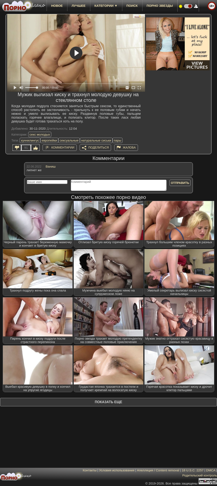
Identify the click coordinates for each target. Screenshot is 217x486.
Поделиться (98, 147)
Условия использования (117, 470)
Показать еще (108, 402)
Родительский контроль (199, 475)
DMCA (210, 470)
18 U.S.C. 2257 (193, 470)
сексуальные (69, 140)
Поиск (132, 5)
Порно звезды (160, 5)
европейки (49, 140)
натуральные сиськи (96, 140)
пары (117, 140)
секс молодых (39, 134)
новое (57, 5)
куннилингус (30, 140)
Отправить (180, 183)
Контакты (90, 470)
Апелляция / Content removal (158, 470)
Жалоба (129, 147)
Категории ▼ (106, 5)
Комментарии (62, 147)
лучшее (78, 5)
